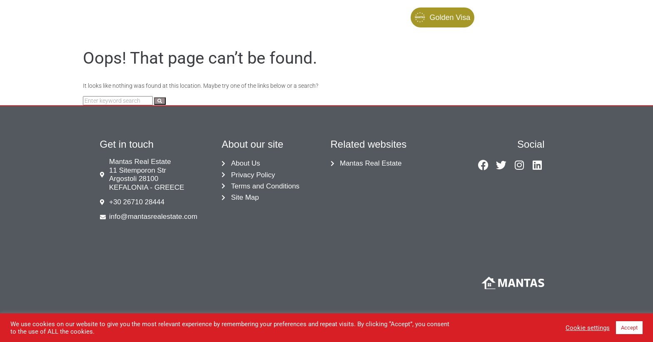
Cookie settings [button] (588, 328)
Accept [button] (629, 328)
